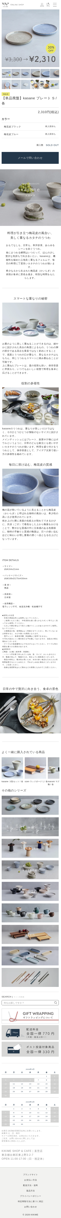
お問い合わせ (30, 1207)
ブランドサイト (30, 1174)
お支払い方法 (30, 1180)
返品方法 (30, 1191)
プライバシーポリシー (30, 1196)
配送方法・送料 (30, 1185)
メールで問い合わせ (30, 157)
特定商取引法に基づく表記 (30, 1201)
